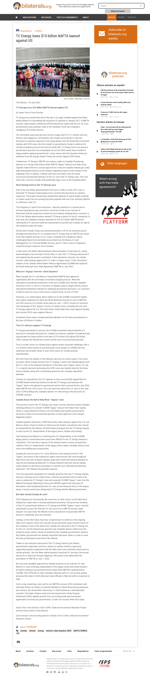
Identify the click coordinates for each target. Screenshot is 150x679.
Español (121, 17)
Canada (23, 631)
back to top (128, 651)
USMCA (38, 31)
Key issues (46, 17)
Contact (43, 651)
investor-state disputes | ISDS (59, 631)
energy (41, 631)
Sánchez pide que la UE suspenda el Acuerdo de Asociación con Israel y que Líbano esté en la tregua (117, 92)
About (86, 17)
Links (69, 651)
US (18, 633)
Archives (30, 651)
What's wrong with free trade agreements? (108, 182)
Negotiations (29, 17)
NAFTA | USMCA (80, 631)
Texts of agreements (67, 17)
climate (32, 631)
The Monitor (31, 627)
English (111, 17)
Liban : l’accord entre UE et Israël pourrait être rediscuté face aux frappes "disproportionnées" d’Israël (116, 129)
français (132, 17)
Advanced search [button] (117, 11)
